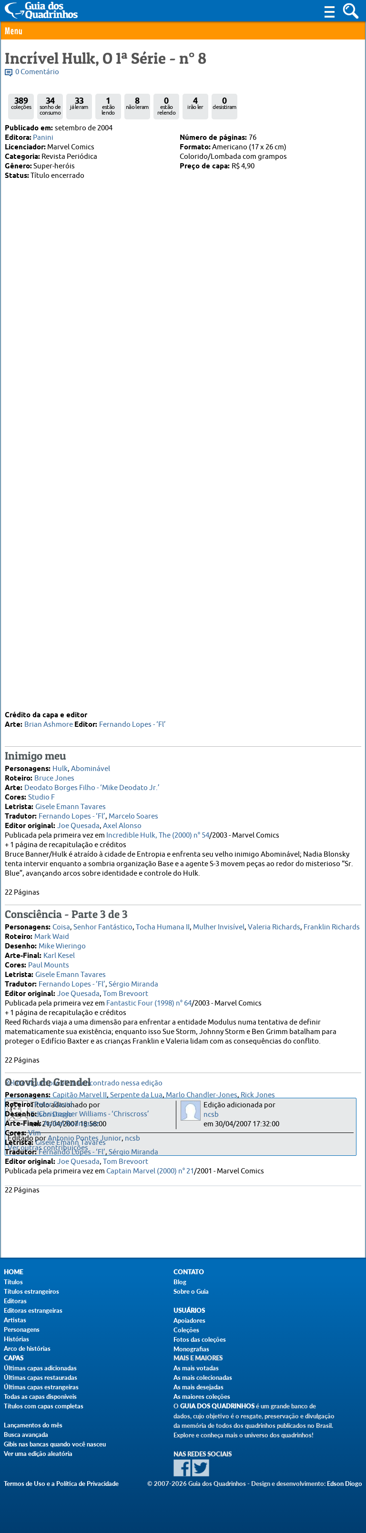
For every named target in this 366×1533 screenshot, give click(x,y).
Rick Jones (258, 962)
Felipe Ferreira (87, 520)
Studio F (41, 664)
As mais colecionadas (202, 1377)
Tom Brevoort (125, 860)
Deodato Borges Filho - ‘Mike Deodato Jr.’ (92, 654)
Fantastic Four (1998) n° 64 (149, 870)
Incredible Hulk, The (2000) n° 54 (157, 702)
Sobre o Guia (191, 1291)
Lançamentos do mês (33, 1425)
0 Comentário (37, 72)
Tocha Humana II (163, 794)
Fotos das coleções (199, 1339)
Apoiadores (189, 1320)
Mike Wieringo (62, 813)
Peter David (53, 971)
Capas (13, 1358)
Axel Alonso (122, 692)
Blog (179, 1282)
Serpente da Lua (136, 962)
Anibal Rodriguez (71, 990)
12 (74, 560)
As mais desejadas (198, 1387)
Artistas (15, 1320)
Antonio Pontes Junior (85, 1138)
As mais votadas (196, 1368)
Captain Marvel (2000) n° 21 (150, 1038)
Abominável (90, 635)
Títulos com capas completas (43, 1406)
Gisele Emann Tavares (70, 673)
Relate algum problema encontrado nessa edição (84, 1083)
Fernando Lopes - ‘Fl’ (132, 591)
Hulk (60, 635)
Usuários (189, 1310)
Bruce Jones (54, 645)
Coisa (61, 794)
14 (92, 560)
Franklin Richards (332, 794)
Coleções (186, 1330)
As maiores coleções (201, 1396)
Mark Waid (51, 803)
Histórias (16, 1339)
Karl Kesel (59, 822)
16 (110, 560)
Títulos (13, 1282)
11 (65, 560)
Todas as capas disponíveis (40, 1396)
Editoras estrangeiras (33, 1310)
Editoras (15, 1301)
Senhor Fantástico (102, 794)
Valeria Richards (274, 794)
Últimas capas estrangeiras (41, 1387)
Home (13, 1272)
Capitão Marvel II (79, 962)
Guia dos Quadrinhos (217, 1406)
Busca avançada (26, 1434)
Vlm (34, 1000)
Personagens (22, 1329)
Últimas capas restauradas (40, 1377)
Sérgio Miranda (133, 851)
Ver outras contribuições (48, 1147)
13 (83, 560)
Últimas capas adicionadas (40, 1368)
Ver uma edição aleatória (38, 1453)
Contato (188, 1272)
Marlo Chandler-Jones (201, 962)
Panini (43, 137)
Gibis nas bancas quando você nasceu (55, 1444)
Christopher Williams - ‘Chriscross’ (94, 981)
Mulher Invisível (218, 794)
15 (101, 560)
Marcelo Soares (133, 683)
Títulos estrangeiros (31, 1291)
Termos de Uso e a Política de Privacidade (61, 1483)
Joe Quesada (78, 692)
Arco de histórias (27, 1348)
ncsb (211, 1114)
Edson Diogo (51, 1114)
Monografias (191, 1349)
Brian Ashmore (48, 591)
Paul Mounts (48, 832)
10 (56, 560)
